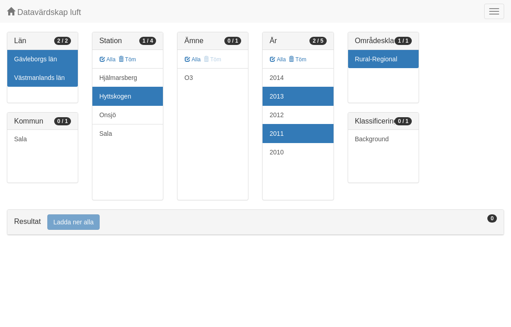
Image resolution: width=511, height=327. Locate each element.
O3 (188, 77)
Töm (127, 59)
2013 (276, 96)
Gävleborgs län (35, 59)
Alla (108, 59)
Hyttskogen (115, 96)
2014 (276, 77)
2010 (276, 152)
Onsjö (107, 115)
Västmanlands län (39, 77)
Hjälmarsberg (118, 77)
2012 (276, 115)
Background (372, 139)
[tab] (255, 222)
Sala (20, 139)
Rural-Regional (376, 59)
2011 (276, 133)
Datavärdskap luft (44, 12)
